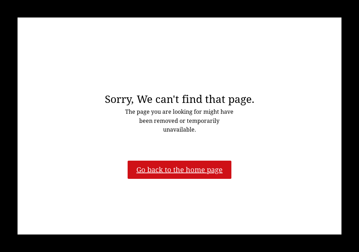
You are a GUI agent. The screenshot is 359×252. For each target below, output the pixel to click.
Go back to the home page (179, 169)
